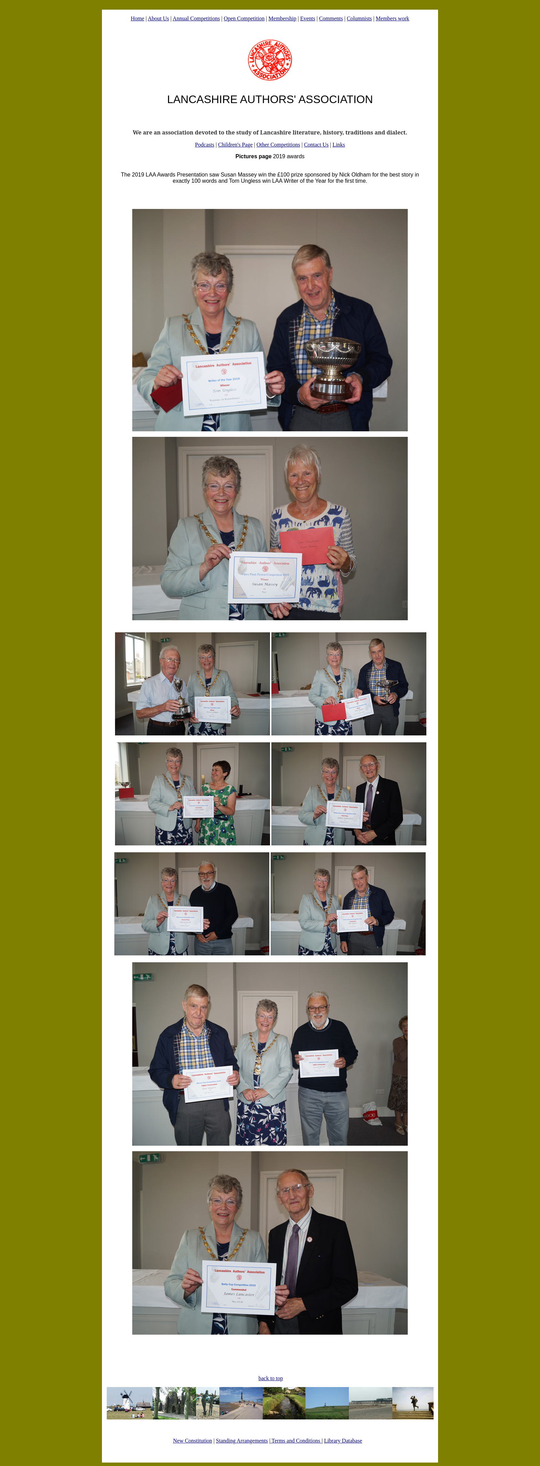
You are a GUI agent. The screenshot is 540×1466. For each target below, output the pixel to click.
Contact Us (316, 145)
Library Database (343, 1441)
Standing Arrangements (242, 1441)
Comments (331, 18)
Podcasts (204, 145)
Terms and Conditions (296, 1441)
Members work (392, 18)
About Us (158, 18)
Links (338, 145)
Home (137, 18)
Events (307, 18)
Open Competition (244, 18)
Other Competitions (278, 145)
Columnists (359, 18)
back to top (270, 1378)
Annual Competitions (196, 18)
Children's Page (235, 145)
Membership (283, 18)
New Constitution (192, 1441)
